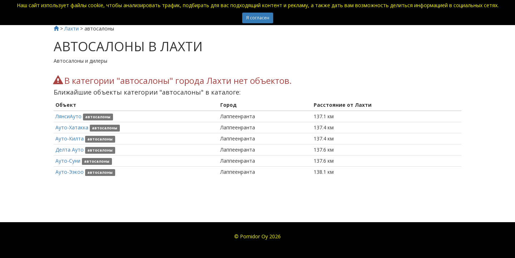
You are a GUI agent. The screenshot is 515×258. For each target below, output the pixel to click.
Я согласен (257, 18)
